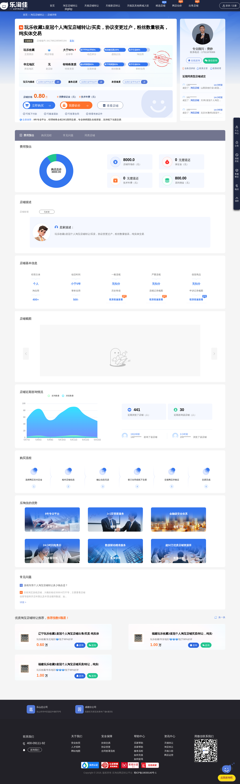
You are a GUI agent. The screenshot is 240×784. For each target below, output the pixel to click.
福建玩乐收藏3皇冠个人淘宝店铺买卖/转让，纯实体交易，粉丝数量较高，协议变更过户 (156, 633)
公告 (237, 144)
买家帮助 (138, 743)
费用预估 (27, 135)
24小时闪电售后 (52, 553)
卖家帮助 (138, 747)
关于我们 (76, 736)
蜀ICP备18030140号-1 (145, 772)
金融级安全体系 (178, 522)
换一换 (220, 617)
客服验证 (237, 173)
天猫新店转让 (113, 5)
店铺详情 (51, 14)
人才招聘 (75, 747)
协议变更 (105, 747)
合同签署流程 (108, 751)
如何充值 (138, 755)
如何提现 (138, 759)
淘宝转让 (168, 747)
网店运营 (168, 755)
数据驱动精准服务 (115, 553)
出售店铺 (194, 4)
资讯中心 (169, 736)
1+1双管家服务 (115, 522)
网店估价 (177, 4)
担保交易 (105, 743)
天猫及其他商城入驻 (138, 5)
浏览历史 (237, 157)
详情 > (23, 602)
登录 (228, 5)
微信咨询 (211, 60)
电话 (237, 187)
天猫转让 (168, 743)
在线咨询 (194, 60)
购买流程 (46, 135)
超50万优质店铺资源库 (178, 553)
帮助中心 (139, 736)
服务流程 (138, 751)
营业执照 (75, 743)
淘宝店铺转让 (70, 5)
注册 (234, 5)
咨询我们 (34, 749)
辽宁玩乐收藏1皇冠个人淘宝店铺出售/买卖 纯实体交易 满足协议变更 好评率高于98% (43, 633)
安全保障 (106, 736)
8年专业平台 (52, 522)
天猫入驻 (168, 751)
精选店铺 (161, 3)
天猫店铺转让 (91, 5)
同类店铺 (90, 135)
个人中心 (237, 130)
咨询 (80, 645)
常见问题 (68, 135)
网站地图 (75, 751)
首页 (52, 5)
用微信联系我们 (204, 736)
